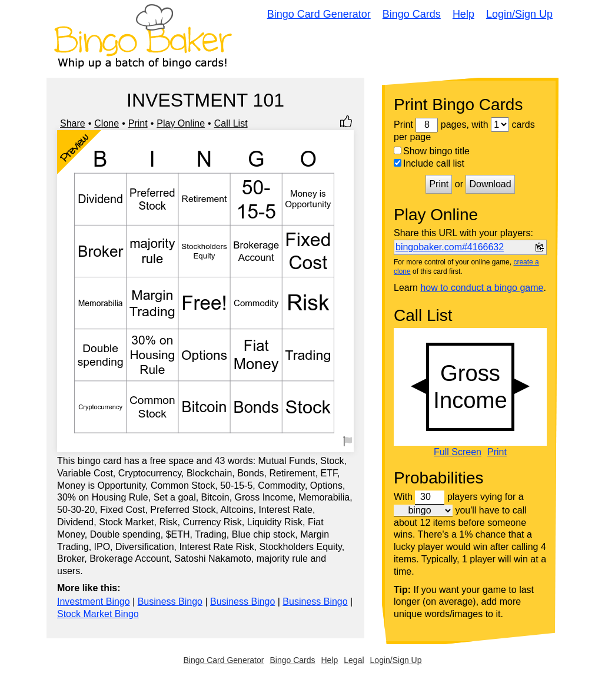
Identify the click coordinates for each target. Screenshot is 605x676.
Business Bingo (170, 602)
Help (463, 14)
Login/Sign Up (519, 14)
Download (490, 184)
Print (138, 123)
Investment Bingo (93, 602)
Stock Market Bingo (98, 614)
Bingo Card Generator (319, 14)
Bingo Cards (412, 14)
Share (72, 123)
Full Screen (457, 452)
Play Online (181, 123)
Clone (106, 123)
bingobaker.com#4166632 (449, 247)
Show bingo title (432, 151)
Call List (231, 123)
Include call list (429, 163)
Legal (354, 660)
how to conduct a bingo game (481, 288)
